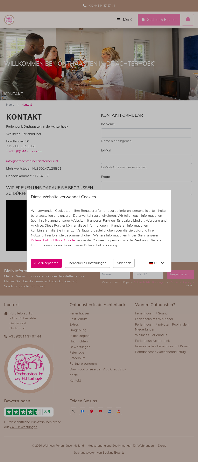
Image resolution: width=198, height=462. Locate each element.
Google (69, 240)
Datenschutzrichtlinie (46, 240)
